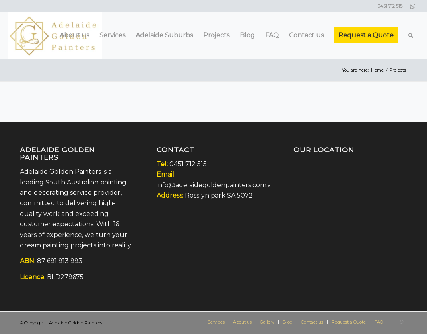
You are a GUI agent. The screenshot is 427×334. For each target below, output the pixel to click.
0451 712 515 (188, 164)
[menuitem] (74, 35)
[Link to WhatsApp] (413, 6)
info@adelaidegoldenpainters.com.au (216, 185)
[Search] (411, 35)
